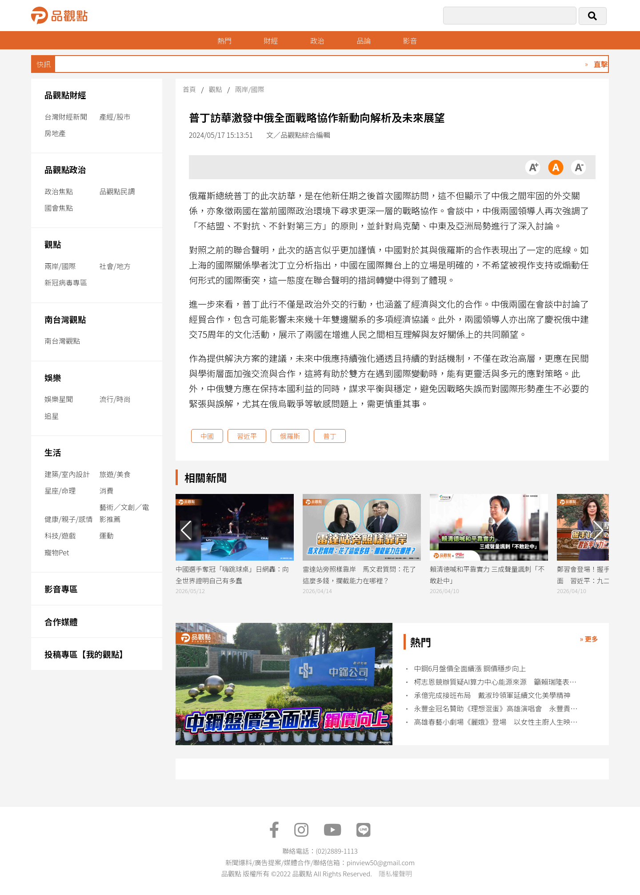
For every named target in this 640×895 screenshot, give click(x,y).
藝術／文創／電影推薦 (124, 513)
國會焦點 (58, 207)
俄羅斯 (290, 436)
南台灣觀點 (65, 319)
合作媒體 (61, 621)
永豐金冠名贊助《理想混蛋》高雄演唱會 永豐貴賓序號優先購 (499, 708)
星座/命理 (60, 490)
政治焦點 (58, 191)
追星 (51, 415)
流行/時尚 (115, 398)
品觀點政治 (65, 169)
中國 (207, 436)
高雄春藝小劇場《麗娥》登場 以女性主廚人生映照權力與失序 (499, 721)
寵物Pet (56, 552)
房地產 (55, 133)
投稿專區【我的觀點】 (86, 654)
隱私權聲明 (395, 873)
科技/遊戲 (60, 535)
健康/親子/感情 (68, 519)
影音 (410, 40)
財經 (271, 40)
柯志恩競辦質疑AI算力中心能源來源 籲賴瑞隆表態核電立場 (499, 681)
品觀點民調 (117, 191)
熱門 (224, 40)
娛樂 (52, 377)
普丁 (329, 436)
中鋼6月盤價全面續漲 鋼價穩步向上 (470, 668)
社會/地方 (115, 266)
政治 (317, 40)
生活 (52, 452)
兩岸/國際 (60, 266)
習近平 (247, 436)
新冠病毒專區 (65, 282)
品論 (363, 40)
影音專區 (61, 588)
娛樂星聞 (58, 398)
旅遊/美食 (115, 474)
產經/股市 (115, 116)
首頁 (189, 89)
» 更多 (589, 638)
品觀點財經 (65, 94)
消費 (107, 490)
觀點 (52, 244)
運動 (107, 535)
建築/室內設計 (67, 474)
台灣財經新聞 (65, 116)
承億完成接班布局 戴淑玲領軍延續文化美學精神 (492, 695)
